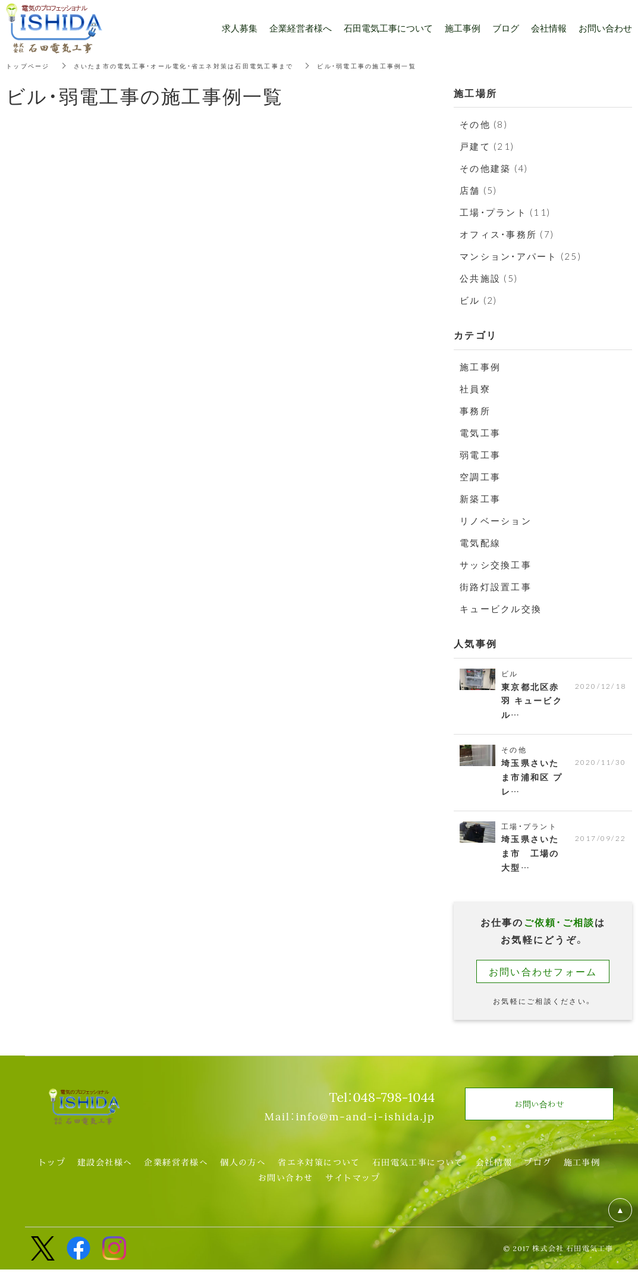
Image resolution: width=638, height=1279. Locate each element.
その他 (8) (484, 124)
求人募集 (239, 27)
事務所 (475, 410)
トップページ (31, 65)
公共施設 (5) (489, 278)
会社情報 (494, 1171)
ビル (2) (479, 300)
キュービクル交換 (501, 608)
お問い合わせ (285, 1187)
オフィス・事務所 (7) (507, 234)
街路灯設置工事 (496, 586)
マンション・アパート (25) (521, 256)
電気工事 (480, 432)
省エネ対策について (319, 1171)
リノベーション (496, 520)
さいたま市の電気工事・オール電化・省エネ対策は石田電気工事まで (209, 65)
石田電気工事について (418, 1171)
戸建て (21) (487, 146)
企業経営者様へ (176, 1171)
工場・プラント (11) (505, 212)
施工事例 (480, 366)
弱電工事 (480, 454)
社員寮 (475, 388)
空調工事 (480, 476)
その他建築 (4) (494, 168)
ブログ (537, 1171)
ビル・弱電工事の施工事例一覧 (417, 65)
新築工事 (480, 498)
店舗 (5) (479, 190)
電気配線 (480, 542)
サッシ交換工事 (496, 564)
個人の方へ (243, 1171)
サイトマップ (352, 1187)
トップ (51, 1171)
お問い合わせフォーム (543, 980)
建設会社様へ (104, 1171)
